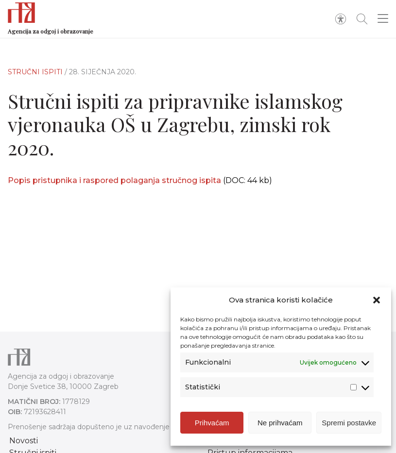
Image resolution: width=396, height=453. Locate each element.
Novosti (23, 440)
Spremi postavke (349, 423)
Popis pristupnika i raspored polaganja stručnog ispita (114, 180)
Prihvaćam (212, 423)
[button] (376, 300)
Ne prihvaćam (280, 423)
